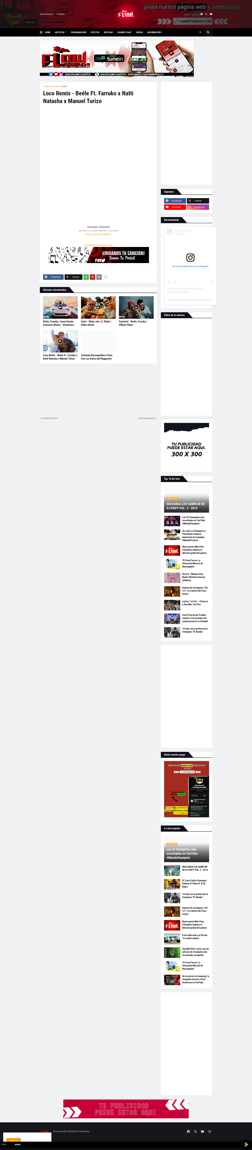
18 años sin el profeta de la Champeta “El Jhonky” (195, 630)
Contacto (61, 14)
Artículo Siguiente (146, 418)
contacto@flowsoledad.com (98, 245)
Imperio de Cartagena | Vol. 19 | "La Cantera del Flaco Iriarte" (195, 590)
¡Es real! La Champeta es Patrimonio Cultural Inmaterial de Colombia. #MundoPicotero (194, 535)
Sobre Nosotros (46, 14)
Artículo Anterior (49, 418)
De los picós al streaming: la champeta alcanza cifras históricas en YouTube (195, 979)
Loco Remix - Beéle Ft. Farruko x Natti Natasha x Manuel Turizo (60, 357)
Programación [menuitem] (78, 32)
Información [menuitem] (154, 32)
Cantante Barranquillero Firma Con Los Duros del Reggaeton (97, 357)
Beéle (64, 86)
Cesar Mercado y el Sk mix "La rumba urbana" (194, 937)
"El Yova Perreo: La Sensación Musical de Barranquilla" (192, 563)
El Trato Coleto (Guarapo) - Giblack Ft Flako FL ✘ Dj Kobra (195, 883)
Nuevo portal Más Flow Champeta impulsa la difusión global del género (194, 549)
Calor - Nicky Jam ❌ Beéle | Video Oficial (96, 323)
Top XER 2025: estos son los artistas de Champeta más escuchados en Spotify (195, 952)
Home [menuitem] (47, 32)
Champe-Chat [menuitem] (124, 32)
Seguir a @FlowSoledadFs (98, 234)
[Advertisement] (67, 132)
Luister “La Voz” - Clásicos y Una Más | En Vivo (195, 603)
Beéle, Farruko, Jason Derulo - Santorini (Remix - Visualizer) (59, 323)
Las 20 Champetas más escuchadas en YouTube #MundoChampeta (193, 520)
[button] (42, 32)
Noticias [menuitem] (108, 32)
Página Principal (51, 86)
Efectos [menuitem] (95, 32)
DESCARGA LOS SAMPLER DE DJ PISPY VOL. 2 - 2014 (185, 506)
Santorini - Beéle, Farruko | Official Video (133, 323)
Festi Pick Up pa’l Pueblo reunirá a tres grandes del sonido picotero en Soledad (195, 618)
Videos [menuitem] (139, 32)
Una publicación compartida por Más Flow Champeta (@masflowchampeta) (204, 299)
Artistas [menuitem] (59, 32)
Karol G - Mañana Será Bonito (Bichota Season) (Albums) (193, 577)
